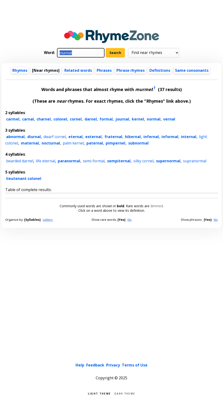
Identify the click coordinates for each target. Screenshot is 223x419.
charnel (44, 119)
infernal (151, 136)
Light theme (99, 393)
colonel (60, 119)
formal (106, 119)
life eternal (45, 161)
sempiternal (119, 161)
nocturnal (51, 143)
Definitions (159, 70)
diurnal (34, 136)
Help (80, 365)
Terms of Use (134, 365)
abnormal (15, 136)
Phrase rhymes (130, 70)
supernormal (168, 161)
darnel (91, 119)
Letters (48, 219)
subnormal (138, 143)
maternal (30, 143)
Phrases (104, 70)
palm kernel (73, 143)
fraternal (113, 136)
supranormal (194, 161)
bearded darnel (19, 161)
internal (188, 136)
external (93, 136)
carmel (12, 119)
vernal (169, 119)
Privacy (113, 365)
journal (122, 119)
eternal (75, 136)
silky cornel (143, 161)
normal (154, 119)
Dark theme (124, 393)
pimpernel (115, 143)
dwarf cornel (54, 136)
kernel (138, 119)
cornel (76, 119)
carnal (28, 119)
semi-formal (93, 161)
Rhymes (19, 70)
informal (169, 136)
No (130, 219)
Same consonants (192, 70)
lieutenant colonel (23, 178)
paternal (94, 143)
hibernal (133, 136)
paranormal (69, 161)
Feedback (95, 365)
